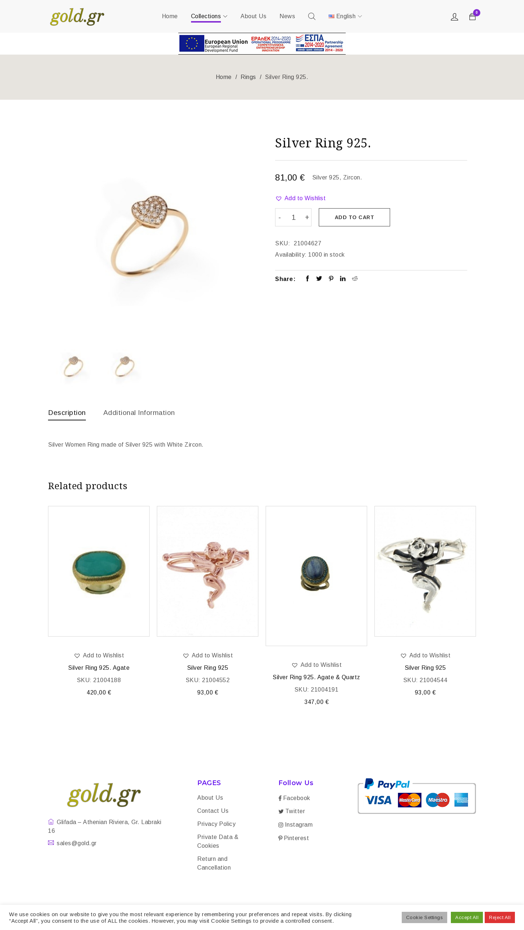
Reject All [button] (500, 917)
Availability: (291, 254)
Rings (248, 77)
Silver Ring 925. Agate (99, 668)
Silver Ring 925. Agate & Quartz (316, 678)
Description (67, 412)
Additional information (142, 412)
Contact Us (213, 811)
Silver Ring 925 (208, 668)
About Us (210, 798)
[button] (300, 198)
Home (224, 77)
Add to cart (355, 217)
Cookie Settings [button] (424, 917)
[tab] (67, 414)
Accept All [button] (467, 917)
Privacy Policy (216, 825)
